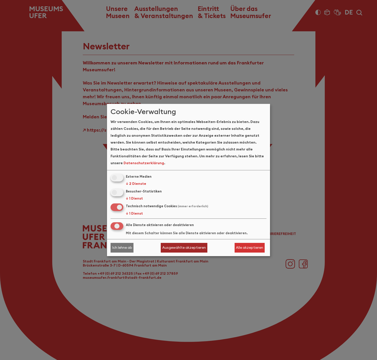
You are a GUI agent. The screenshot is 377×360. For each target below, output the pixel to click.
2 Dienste (136, 183)
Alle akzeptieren (249, 247)
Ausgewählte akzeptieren (184, 247)
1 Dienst (134, 198)
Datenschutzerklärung (144, 163)
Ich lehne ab (122, 247)
